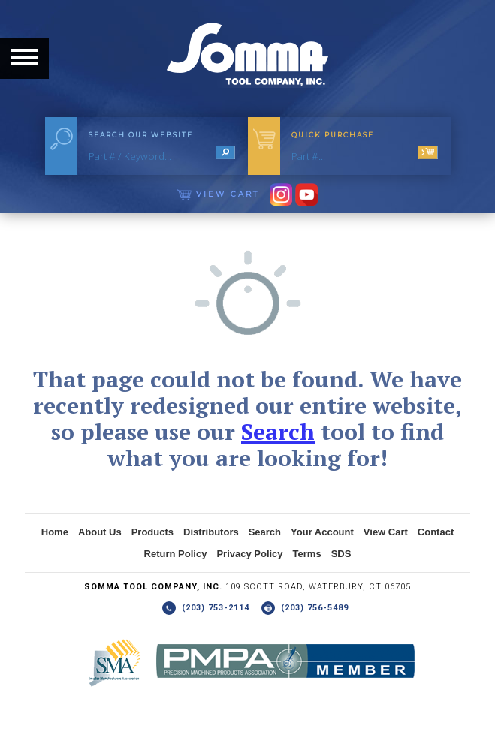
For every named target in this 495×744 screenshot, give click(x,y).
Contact (436, 532)
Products (152, 532)
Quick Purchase (332, 135)
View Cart (218, 194)
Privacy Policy (249, 553)
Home (54, 532)
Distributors (211, 532)
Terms (307, 553)
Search (278, 432)
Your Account (322, 532)
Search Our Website (141, 135)
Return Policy (175, 553)
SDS (341, 553)
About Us (100, 532)
